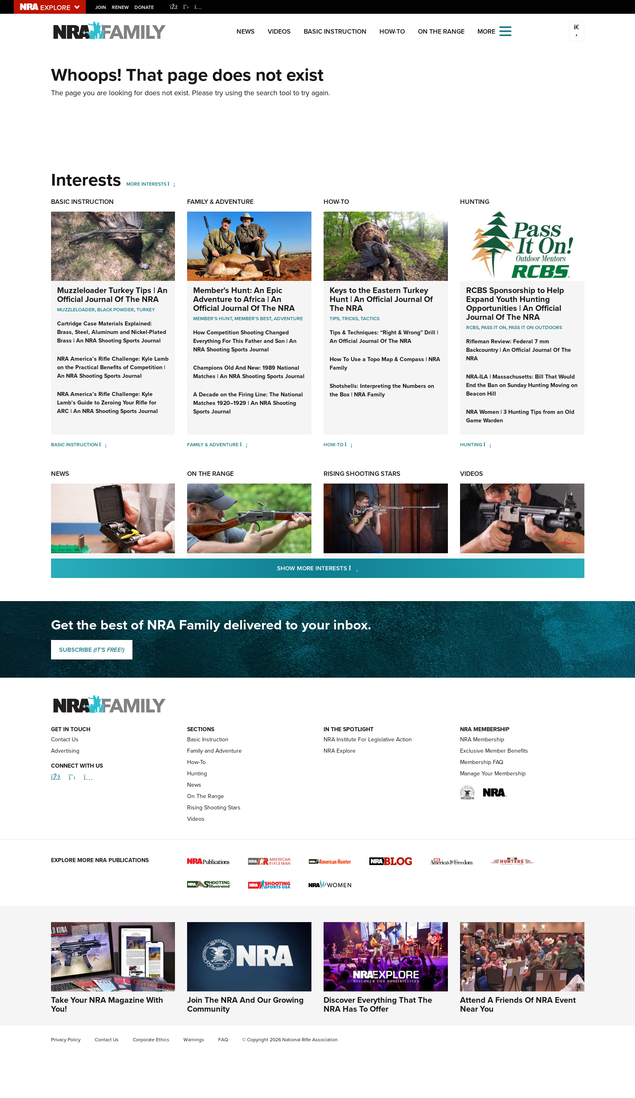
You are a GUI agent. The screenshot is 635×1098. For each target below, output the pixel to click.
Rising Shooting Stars (362, 473)
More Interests (146, 183)
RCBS (472, 327)
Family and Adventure (214, 751)
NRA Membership (482, 739)
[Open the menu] (505, 30)
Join (101, 7)
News (246, 31)
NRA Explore (340, 751)
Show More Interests (361, 567)
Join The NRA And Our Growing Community (245, 1004)
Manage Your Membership (493, 773)
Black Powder (115, 309)
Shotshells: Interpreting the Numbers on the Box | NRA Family (382, 390)
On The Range (441, 31)
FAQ (223, 1039)
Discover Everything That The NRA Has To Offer (378, 1004)
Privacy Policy (66, 1039)
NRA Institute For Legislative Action (368, 739)
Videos (279, 31)
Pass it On (493, 327)
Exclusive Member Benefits (494, 751)
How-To (392, 31)
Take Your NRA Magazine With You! (107, 1004)
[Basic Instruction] (103, 444)
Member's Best (252, 318)
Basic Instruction (335, 31)
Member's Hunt (212, 318)
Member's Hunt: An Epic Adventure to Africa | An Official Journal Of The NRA (244, 299)
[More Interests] (171, 183)
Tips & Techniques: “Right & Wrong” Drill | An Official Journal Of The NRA (384, 336)
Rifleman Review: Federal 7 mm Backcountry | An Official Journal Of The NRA (518, 349)
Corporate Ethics (151, 1039)
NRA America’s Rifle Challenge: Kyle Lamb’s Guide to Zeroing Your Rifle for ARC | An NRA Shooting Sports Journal (107, 402)
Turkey (145, 309)
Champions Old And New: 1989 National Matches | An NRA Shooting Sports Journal (249, 372)
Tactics (369, 318)
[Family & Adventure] (243, 444)
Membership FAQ (481, 762)
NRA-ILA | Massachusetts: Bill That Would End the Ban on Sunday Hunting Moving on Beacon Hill (521, 385)
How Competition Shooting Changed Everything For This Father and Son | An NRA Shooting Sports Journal (244, 340)
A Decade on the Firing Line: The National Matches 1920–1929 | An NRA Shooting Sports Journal (248, 402)
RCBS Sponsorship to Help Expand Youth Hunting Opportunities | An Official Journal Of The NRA (515, 303)
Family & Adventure (220, 201)
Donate (144, 7)
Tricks (350, 318)
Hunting (474, 201)
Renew (120, 7)
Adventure (288, 318)
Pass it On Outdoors (535, 327)
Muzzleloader (76, 309)
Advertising (65, 751)
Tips (334, 318)
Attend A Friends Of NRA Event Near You (518, 1004)
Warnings (193, 1039)
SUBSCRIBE (91, 649)
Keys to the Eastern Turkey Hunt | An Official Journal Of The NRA (381, 299)
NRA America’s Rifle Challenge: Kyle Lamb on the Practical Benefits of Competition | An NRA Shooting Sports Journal (112, 367)
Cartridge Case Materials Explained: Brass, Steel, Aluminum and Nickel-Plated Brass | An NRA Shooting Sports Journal (111, 332)
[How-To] (348, 444)
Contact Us (65, 739)
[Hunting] (487, 444)
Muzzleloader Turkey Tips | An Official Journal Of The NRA (112, 294)
